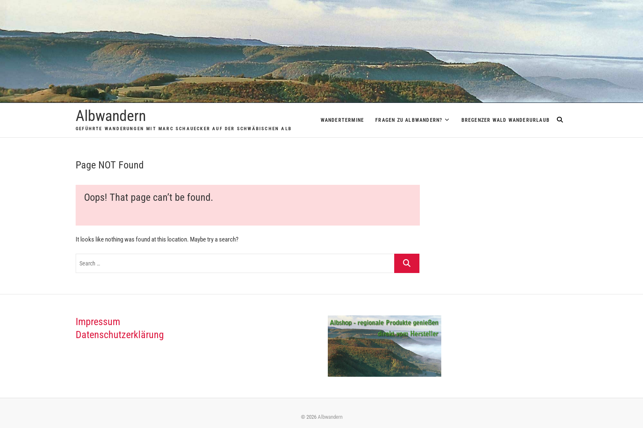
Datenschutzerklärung (120, 335)
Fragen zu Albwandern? (408, 120)
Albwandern (111, 116)
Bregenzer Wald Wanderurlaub (505, 120)
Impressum (98, 322)
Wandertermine (342, 120)
